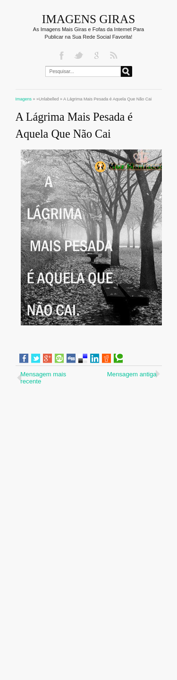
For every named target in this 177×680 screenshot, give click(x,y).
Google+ (97, 55)
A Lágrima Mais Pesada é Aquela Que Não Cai (74, 125)
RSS (114, 55)
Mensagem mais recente (43, 378)
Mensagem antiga (132, 374)
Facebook (62, 55)
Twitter (79, 55)
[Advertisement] (89, 448)
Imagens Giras (88, 18)
